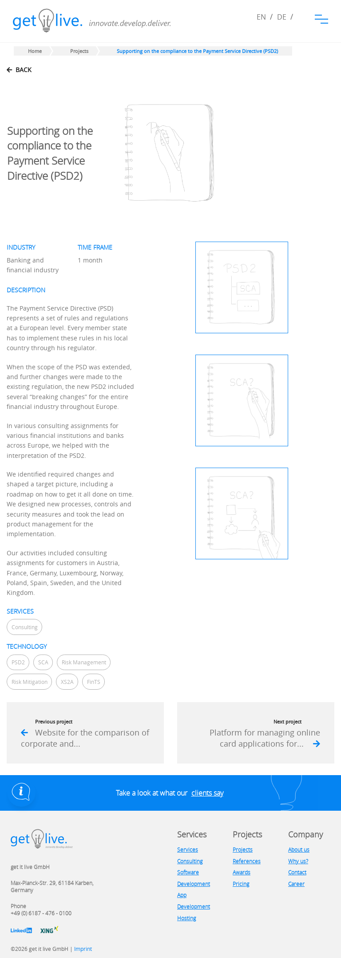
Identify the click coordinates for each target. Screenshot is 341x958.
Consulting (189, 861)
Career (296, 883)
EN (261, 17)
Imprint (83, 948)
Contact (297, 872)
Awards (241, 872)
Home (35, 51)
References (247, 861)
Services (187, 849)
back (19, 69)
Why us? (298, 861)
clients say (207, 793)
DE (281, 17)
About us (298, 849)
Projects (79, 51)
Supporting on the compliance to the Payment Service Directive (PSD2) (197, 51)
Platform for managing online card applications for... (265, 738)
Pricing (241, 883)
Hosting (186, 918)
